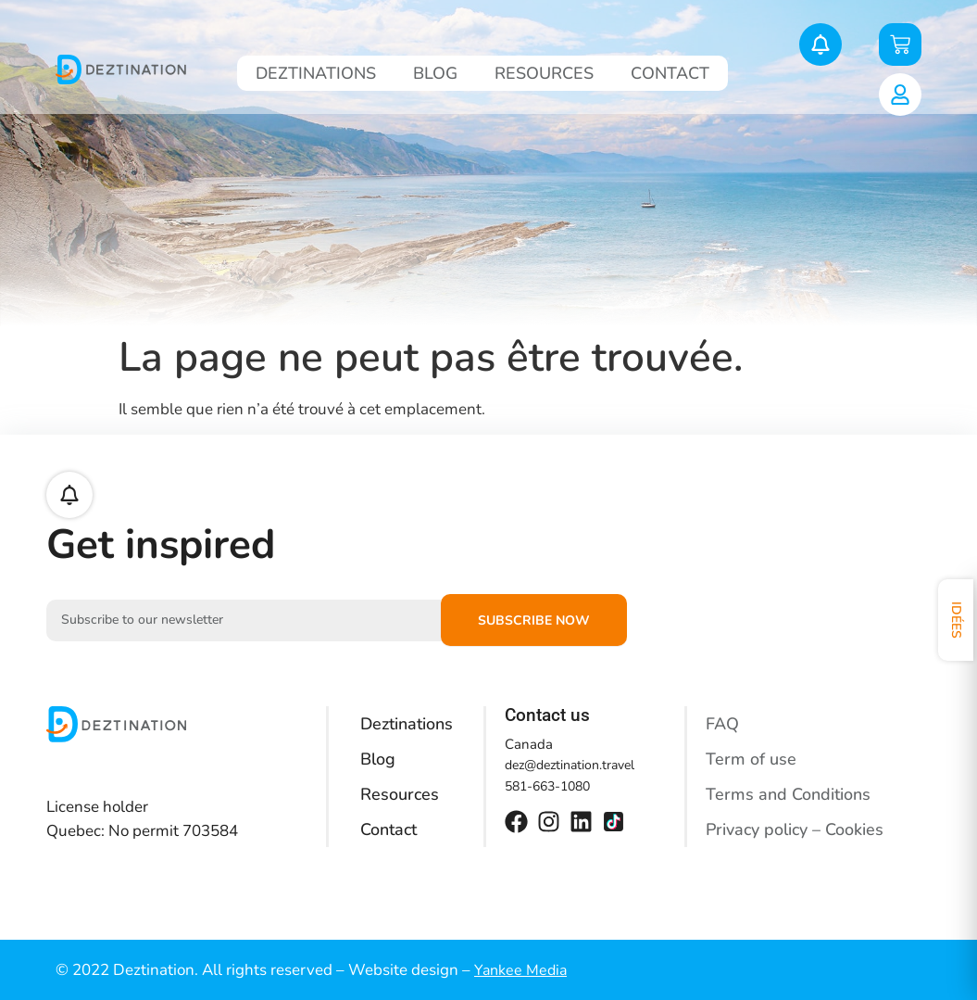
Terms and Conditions (788, 794)
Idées (956, 620)
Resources (544, 73)
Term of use (751, 759)
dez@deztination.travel (569, 765)
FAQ (722, 724)
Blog (435, 73)
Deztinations (316, 73)
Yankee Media (520, 970)
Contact (670, 73)
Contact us (547, 715)
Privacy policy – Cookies (794, 829)
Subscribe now (534, 620)
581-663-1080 (547, 786)
